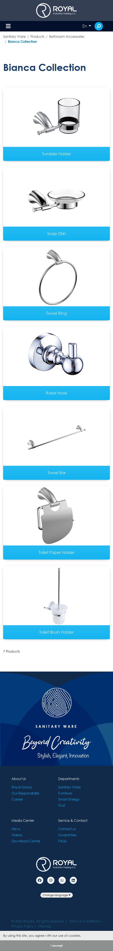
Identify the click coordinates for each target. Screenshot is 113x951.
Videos (17, 835)
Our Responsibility (25, 793)
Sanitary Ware (14, 36)
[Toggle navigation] (8, 26)
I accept (57, 945)
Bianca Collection (22, 41)
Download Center (26, 841)
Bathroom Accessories (66, 36)
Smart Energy (69, 799)
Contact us (67, 829)
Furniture (65, 793)
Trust (61, 805)
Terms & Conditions (84, 921)
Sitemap (44, 926)
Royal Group (22, 787)
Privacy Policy (22, 926)
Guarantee (67, 835)
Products (37, 36)
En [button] (85, 26)
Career (17, 799)
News (16, 829)
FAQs (62, 841)
